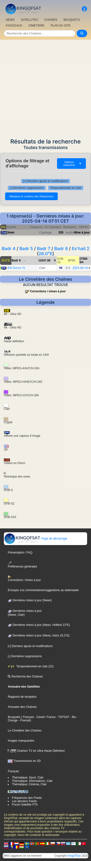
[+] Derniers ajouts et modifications (45, 181)
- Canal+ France (45, 717)
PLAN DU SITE (61, 25)
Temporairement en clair (65, 188)
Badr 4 (9, 248)
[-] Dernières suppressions (27, 188)
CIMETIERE (36, 25)
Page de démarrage (35, 538)
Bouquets (14, 717)
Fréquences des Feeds (27, 798)
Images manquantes (21, 740)
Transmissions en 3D (24, 761)
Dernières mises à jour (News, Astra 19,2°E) (38, 635)
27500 (83, 258)
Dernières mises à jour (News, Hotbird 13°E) (39, 625)
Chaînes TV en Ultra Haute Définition (36, 750)
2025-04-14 (80, 268)
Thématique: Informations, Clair (32, 781)
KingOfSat (74, 855)
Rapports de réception (22, 696)
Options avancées (72, 163)
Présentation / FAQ (20, 552)
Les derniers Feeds (24, 801)
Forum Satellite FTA (25, 804)
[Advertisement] (45, 87)
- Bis (72, 717)
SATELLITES (29, 19)
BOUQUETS (72, 19)
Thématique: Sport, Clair (27, 777)
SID (61, 232)
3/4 (81, 262)
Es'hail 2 (80, 248)
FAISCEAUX (14, 25)
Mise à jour (82, 232)
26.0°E (46, 253)
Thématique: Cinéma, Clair (29, 784)
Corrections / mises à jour (48, 291)
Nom (10, 232)
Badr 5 (26, 248)
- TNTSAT (62, 717)
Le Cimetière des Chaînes (24, 730)
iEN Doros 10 (16, 268)
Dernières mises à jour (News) (30, 600)
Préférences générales (22, 564)
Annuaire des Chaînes (22, 707)
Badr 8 (61, 248)
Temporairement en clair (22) (31, 666)
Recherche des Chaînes (25, 676)
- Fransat (23, 720)
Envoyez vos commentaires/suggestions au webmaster (43, 590)
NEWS (10, 19)
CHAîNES (50, 19)
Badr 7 (43, 248)
